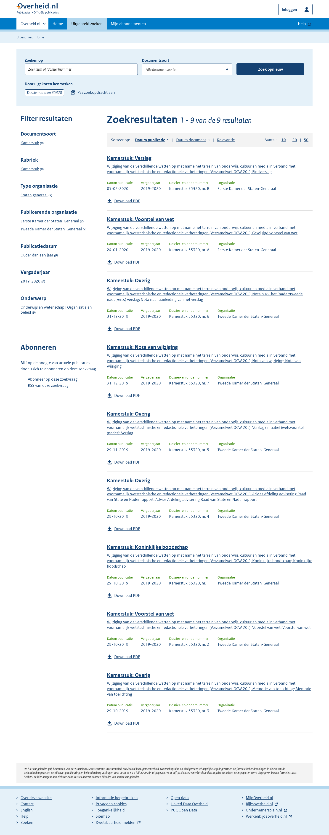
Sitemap (103, 816)
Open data (180, 797)
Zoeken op (34, 60)
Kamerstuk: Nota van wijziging (142, 347)
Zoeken (27, 822)
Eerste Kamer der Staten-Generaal (50, 221)
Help (25, 816)
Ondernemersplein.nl (264, 810)
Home (58, 23)
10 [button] (283, 139)
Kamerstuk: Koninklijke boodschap (147, 547)
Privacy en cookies (111, 803)
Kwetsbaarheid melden (115, 822)
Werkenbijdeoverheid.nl (266, 816)
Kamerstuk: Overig (128, 280)
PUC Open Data (184, 810)
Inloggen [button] (289, 9)
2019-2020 (30, 281)
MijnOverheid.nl (259, 797)
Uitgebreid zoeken (87, 23)
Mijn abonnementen (128, 23)
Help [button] (302, 23)
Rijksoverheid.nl (259, 803)
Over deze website (36, 797)
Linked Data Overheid (189, 803)
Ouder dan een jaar (37, 255)
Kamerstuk (30, 142)
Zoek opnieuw (270, 69)
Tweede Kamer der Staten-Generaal (51, 229)
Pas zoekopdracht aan (96, 92)
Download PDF (127, 200)
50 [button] (306, 139)
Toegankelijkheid (110, 810)
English (27, 810)
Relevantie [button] (226, 139)
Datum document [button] (191, 139)
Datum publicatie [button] (150, 139)
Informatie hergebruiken (117, 797)
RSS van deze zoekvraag (48, 385)
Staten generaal (34, 194)
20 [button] (294, 139)
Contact (27, 803)
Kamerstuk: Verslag (129, 158)
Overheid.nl (30, 25)
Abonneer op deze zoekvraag (52, 379)
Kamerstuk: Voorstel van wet (140, 219)
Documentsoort (155, 60)
